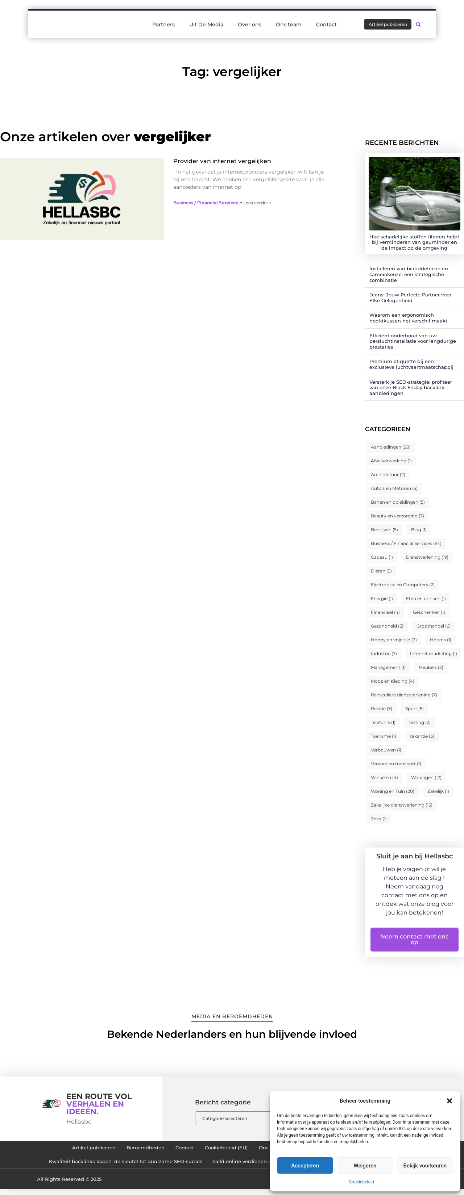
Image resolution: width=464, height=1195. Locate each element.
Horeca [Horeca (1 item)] (440, 639)
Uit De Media (206, 18)
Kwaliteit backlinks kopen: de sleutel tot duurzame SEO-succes (114, 1166)
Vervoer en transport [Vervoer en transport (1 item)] (396, 763)
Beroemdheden (130, 1149)
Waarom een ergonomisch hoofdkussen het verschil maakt (408, 318)
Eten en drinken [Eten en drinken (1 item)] (426, 598)
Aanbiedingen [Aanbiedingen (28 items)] (391, 447)
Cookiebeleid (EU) (225, 1149)
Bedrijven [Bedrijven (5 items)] (384, 529)
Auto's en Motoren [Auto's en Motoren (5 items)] (394, 488)
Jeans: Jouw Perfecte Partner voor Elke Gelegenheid (410, 297)
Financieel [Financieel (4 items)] (385, 612)
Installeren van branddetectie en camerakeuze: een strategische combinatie (408, 274)
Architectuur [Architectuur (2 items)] (388, 474)
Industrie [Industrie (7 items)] (384, 653)
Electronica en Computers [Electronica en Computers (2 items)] (403, 584)
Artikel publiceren (71, 1149)
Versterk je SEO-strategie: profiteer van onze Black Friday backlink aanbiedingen (410, 387)
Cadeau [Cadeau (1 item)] (382, 557)
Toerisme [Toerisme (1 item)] (383, 736)
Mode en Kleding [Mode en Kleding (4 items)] (392, 681)
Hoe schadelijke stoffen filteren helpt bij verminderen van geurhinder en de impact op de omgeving (414, 242)
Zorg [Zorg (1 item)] (379, 818)
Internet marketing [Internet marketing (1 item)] (433, 653)
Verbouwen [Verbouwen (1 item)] (386, 750)
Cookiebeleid (361, 1181)
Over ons (249, 18)
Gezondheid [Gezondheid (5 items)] (387, 626)
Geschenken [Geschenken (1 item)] (429, 612)
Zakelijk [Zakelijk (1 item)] (438, 791)
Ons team (289, 18)
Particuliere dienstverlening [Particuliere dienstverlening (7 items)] (404, 695)
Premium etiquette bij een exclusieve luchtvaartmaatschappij (411, 364)
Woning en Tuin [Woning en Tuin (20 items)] (392, 791)
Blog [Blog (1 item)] (419, 529)
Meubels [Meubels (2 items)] (431, 667)
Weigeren (365, 1165)
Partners (163, 18)
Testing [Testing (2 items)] (420, 722)
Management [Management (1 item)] (388, 667)
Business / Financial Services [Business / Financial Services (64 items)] (406, 543)
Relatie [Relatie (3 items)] (381, 708)
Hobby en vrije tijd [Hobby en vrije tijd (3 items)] (394, 639)
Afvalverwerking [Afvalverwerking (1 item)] (391, 460)
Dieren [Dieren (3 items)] (381, 571)
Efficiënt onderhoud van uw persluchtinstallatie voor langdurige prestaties (412, 341)
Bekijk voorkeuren (425, 1165)
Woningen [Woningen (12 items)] (426, 777)
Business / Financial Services (205, 202)
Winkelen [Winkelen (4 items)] (384, 777)
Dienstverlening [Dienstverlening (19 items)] (427, 557)
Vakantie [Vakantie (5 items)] (421, 736)
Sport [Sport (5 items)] (414, 708)
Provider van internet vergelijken (222, 161)
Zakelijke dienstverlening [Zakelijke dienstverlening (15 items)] (401, 805)
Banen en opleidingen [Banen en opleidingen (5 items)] (398, 502)
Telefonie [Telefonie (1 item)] (383, 722)
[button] (449, 1100)
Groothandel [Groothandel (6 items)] (434, 626)
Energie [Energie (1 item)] (382, 598)
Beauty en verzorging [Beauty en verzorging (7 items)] (397, 516)
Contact (326, 18)
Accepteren (305, 1165)
